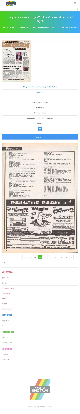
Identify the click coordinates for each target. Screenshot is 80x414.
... (24, 257)
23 (40, 92)
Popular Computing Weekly (43, 27)
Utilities (4, 298)
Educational (6, 293)
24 (50, 257)
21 (35, 257)
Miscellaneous (7, 309)
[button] (77, 9)
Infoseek (5, 354)
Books (4, 326)
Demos (4, 304)
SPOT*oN (5, 360)
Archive (12, 27)
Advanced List (7, 343)
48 (66, 257)
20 (30, 257)
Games (4, 283)
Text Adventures (8, 288)
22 (40, 257)
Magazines (24, 27)
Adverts (38, 137)
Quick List (5, 278)
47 (61, 257)
